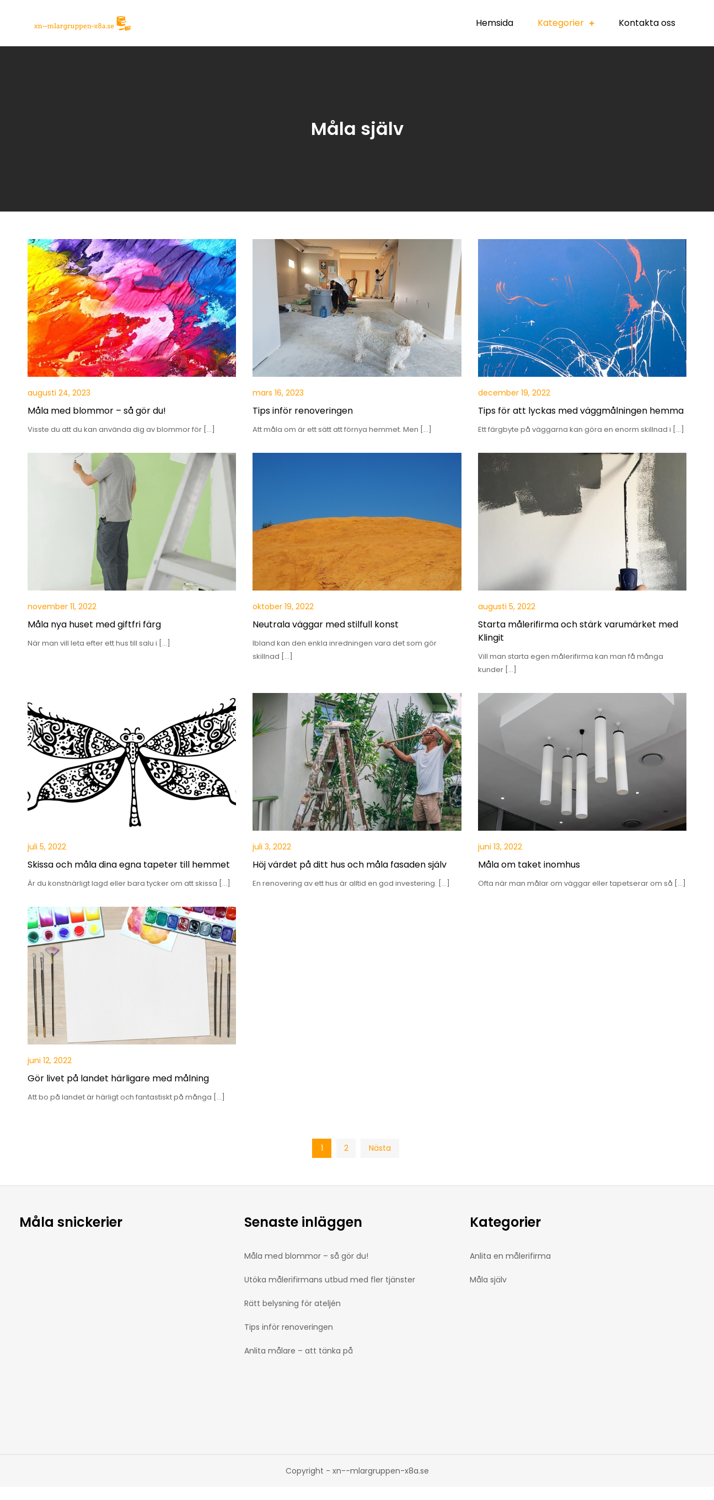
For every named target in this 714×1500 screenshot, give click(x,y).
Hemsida (494, 23)
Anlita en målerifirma (510, 1255)
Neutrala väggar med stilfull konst (326, 624)
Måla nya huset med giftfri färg (94, 624)
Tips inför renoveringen (303, 410)
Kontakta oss (647, 23)
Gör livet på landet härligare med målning (118, 1078)
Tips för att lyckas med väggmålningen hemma (581, 410)
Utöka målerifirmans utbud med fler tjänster (329, 1279)
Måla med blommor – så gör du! (97, 410)
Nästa (380, 1148)
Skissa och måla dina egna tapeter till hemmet (129, 864)
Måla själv (488, 1279)
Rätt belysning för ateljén (292, 1303)
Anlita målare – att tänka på (298, 1350)
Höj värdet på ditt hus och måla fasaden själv (350, 864)
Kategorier (561, 23)
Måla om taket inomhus (529, 864)
